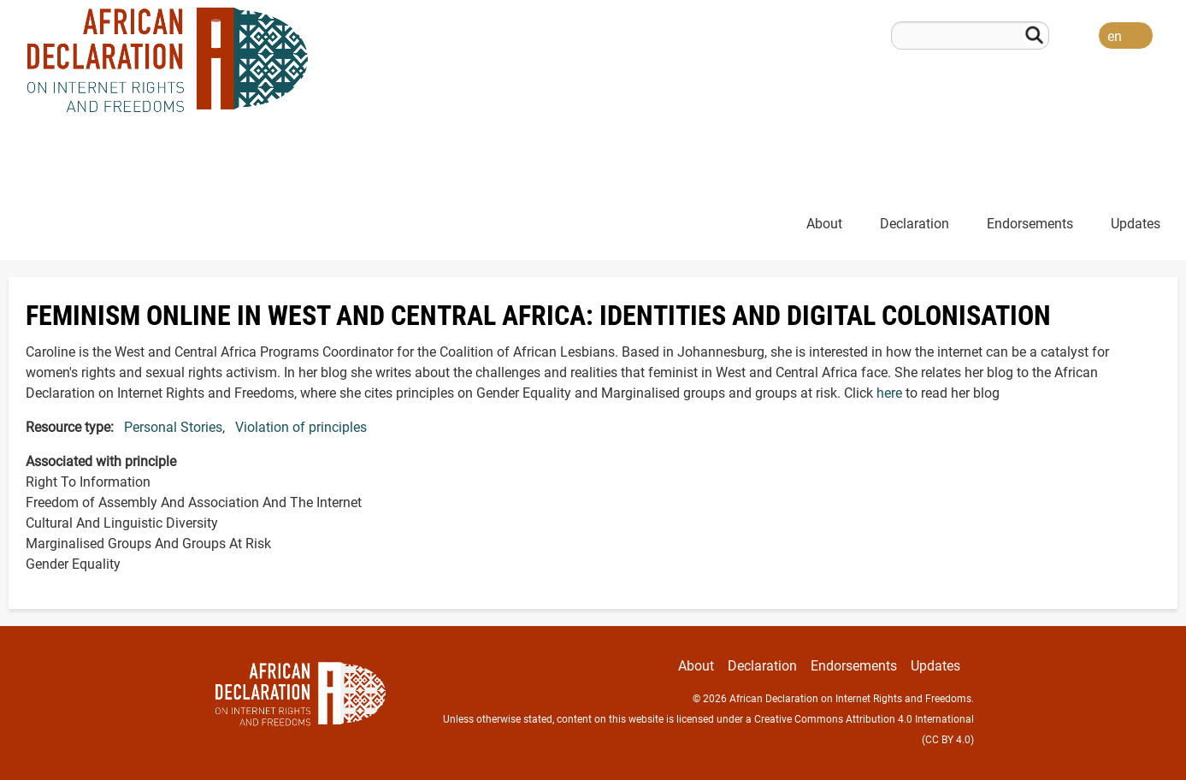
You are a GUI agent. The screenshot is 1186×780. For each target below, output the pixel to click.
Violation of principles (301, 427)
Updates (1135, 224)
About (824, 224)
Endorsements (1030, 224)
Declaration (914, 224)
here (889, 393)
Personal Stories (173, 427)
